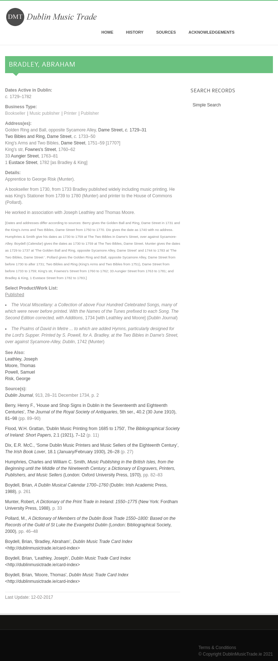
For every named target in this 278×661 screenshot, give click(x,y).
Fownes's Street (40, 149)
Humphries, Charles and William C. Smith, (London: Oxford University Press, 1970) (90, 468)
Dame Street (59, 136)
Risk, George (17, 378)
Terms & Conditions (217, 647)
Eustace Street (23, 162)
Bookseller (15, 113)
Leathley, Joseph (21, 359)
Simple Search (207, 105)
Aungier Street (25, 156)
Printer (70, 113)
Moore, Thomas (20, 365)
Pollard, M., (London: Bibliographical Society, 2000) (90, 525)
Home (107, 32)
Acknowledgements (212, 32)
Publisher (90, 113)
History (134, 32)
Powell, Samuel (20, 372)
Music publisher (44, 113)
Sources (166, 32)
